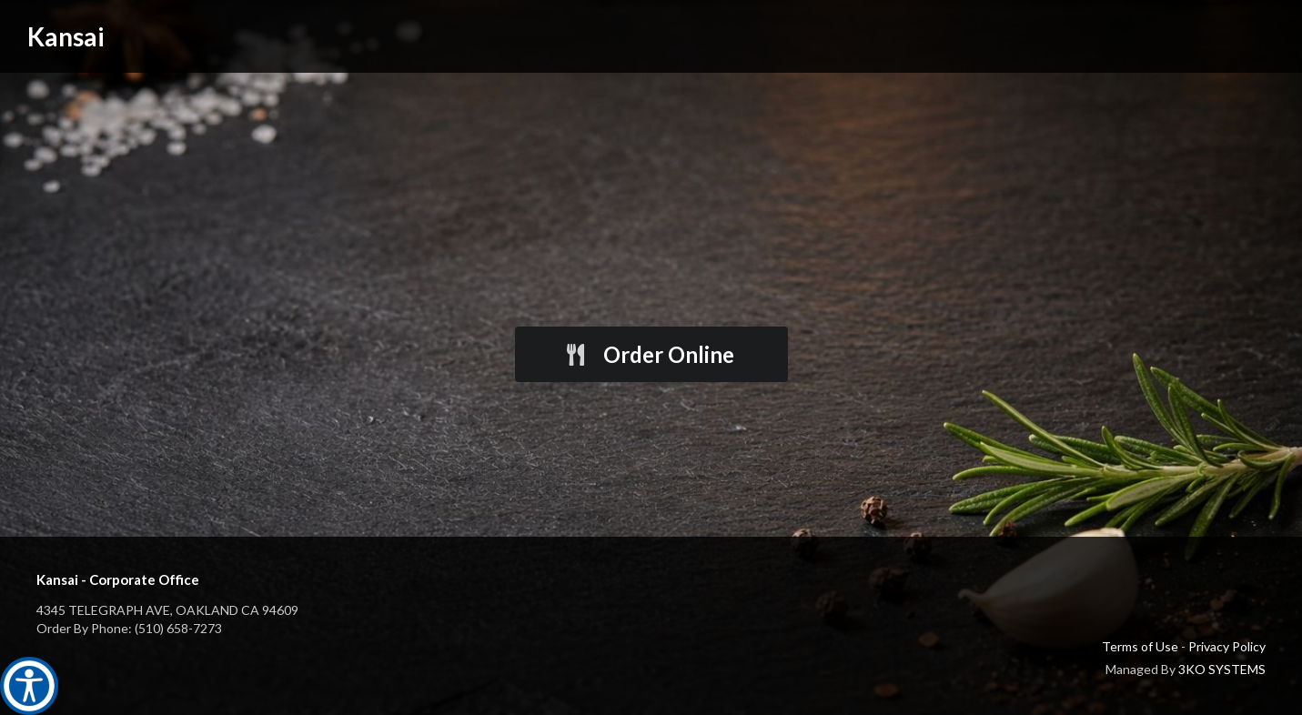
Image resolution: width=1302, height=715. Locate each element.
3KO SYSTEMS (1222, 669)
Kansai (66, 36)
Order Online (648, 354)
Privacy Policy (1227, 646)
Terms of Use (1140, 646)
